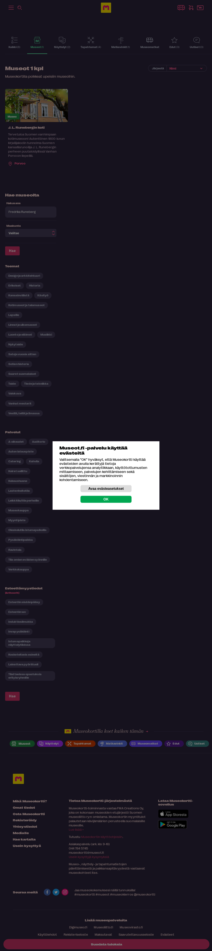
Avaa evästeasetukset (106, 488)
